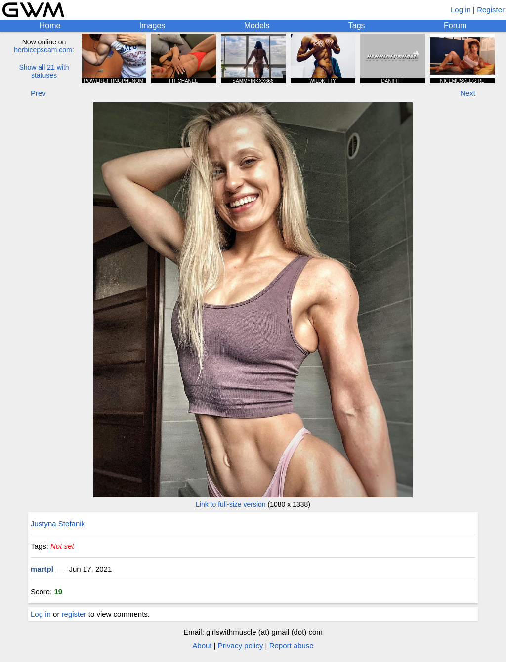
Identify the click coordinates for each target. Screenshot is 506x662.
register (74, 614)
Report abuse (291, 645)
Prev (38, 93)
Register (491, 9)
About (201, 645)
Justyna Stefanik (58, 523)
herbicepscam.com (43, 50)
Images (152, 25)
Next (467, 93)
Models (257, 25)
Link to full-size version (231, 504)
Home (50, 25)
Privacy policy (240, 645)
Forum (455, 25)
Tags (356, 25)
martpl (42, 569)
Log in (461, 9)
